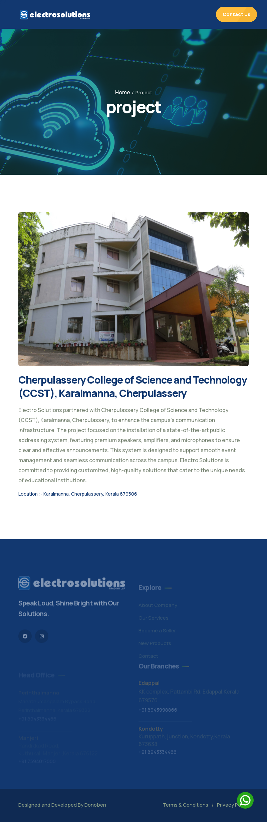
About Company (158, 606)
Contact (148, 657)
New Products (155, 644)
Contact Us (236, 14)
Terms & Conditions (185, 804)
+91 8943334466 (158, 753)
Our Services (154, 619)
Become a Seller (157, 631)
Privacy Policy (233, 804)
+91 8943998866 (158, 711)
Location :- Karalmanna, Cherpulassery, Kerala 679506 (77, 494)
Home (122, 92)
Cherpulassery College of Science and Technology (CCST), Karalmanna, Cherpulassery (132, 386)
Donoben (95, 804)
